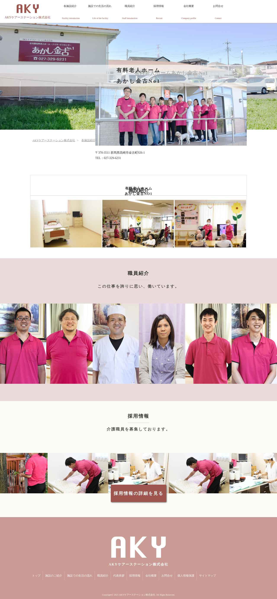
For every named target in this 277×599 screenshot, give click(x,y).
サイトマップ (207, 575)
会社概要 (188, 12)
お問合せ (218, 12)
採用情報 (159, 12)
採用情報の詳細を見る (138, 493)
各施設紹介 (70, 12)
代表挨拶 (118, 575)
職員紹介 (130, 12)
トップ (36, 575)
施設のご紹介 (53, 575)
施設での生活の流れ (100, 12)
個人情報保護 (185, 575)
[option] (23, 344)
